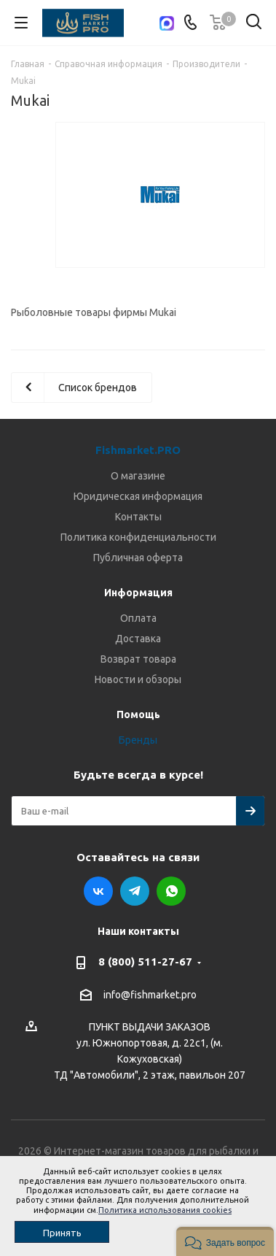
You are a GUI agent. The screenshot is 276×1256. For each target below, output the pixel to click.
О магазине (138, 476)
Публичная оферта (138, 557)
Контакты (138, 517)
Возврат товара (138, 659)
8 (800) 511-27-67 (145, 961)
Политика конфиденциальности (138, 537)
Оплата (138, 618)
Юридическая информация (138, 496)
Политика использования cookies (165, 1210)
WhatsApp (171, 891)
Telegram (134, 891)
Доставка (138, 638)
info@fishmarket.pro (150, 995)
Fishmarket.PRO (138, 450)
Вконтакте (98, 891)
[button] (225, 1241)
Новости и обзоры (138, 679)
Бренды (138, 740)
